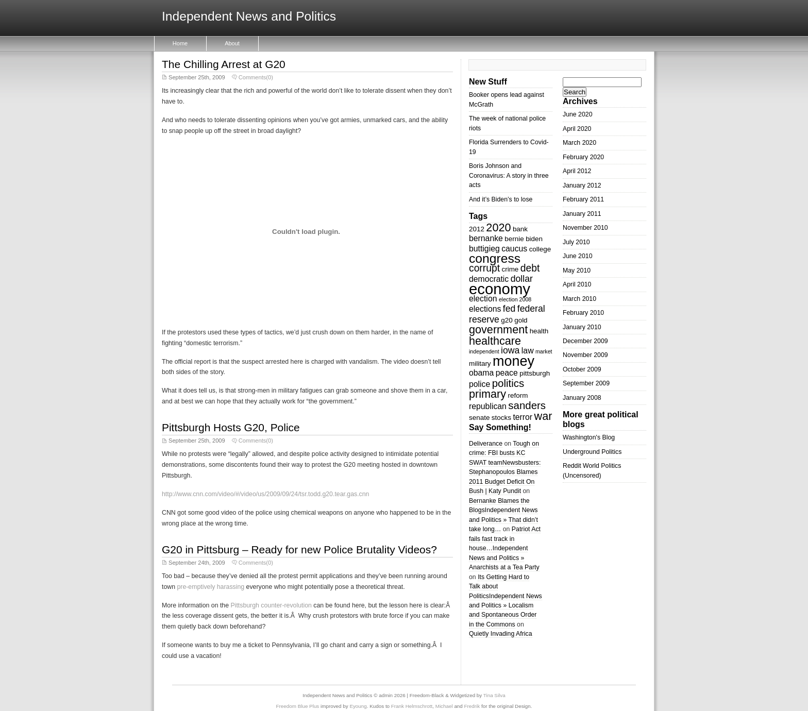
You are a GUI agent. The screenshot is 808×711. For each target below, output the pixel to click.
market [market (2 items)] (543, 351)
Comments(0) (256, 77)
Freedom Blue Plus (297, 706)
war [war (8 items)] (543, 416)
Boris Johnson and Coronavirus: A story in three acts (509, 175)
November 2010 (585, 227)
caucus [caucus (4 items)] (514, 248)
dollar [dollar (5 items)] (522, 279)
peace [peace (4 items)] (507, 372)
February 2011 (583, 199)
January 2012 (582, 185)
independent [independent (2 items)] (484, 351)
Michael (444, 706)
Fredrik (472, 706)
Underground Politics (592, 451)
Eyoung (357, 706)
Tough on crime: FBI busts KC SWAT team (504, 453)
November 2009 (585, 355)
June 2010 (578, 256)
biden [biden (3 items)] (534, 239)
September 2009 (586, 383)
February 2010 (583, 312)
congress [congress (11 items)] (494, 258)
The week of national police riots (507, 123)
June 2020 (578, 114)
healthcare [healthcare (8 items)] (495, 340)
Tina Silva (494, 695)
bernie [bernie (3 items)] (514, 239)
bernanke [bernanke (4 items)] (486, 238)
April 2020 (577, 128)
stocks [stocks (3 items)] (501, 417)
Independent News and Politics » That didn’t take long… (503, 519)
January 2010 (582, 327)
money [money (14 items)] (513, 361)
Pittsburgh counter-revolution (270, 605)
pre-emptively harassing (210, 586)
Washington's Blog (589, 437)
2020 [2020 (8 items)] (498, 227)
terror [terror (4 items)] (522, 417)
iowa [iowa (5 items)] (510, 350)
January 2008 (582, 397)
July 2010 (576, 242)
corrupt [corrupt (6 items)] (484, 268)
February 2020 (583, 157)
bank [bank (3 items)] (520, 229)
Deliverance (485, 443)
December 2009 (585, 341)
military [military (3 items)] (480, 363)
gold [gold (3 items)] (520, 320)
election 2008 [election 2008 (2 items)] (515, 299)
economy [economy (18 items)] (499, 288)
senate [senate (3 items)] (479, 417)
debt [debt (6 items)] (530, 268)
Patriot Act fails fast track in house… (505, 539)
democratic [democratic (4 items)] (489, 279)
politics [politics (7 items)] (508, 383)
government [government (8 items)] (498, 329)
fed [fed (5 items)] (509, 308)
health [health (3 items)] (539, 331)
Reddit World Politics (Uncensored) (592, 470)
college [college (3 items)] (540, 249)
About (232, 43)
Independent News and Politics (249, 16)
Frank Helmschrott (411, 706)
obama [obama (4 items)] (481, 372)
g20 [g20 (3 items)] (506, 320)
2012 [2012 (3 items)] (476, 229)
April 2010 (577, 284)
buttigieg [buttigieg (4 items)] (484, 248)
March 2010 (579, 298)
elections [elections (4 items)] (485, 308)
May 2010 (577, 270)
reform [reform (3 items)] (518, 395)
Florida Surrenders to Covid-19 (509, 147)
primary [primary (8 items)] (487, 393)
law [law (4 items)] (527, 350)
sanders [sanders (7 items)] (527, 405)
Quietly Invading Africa (500, 633)
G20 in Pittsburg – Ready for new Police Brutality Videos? (299, 549)
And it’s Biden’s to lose (500, 199)
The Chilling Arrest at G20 (223, 64)
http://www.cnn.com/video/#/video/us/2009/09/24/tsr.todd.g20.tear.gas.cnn (265, 494)
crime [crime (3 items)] (509, 269)
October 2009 (582, 369)
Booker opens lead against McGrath (506, 99)
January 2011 (582, 213)
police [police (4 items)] (479, 384)
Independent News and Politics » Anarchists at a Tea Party (504, 558)
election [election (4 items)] (483, 298)
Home (180, 43)
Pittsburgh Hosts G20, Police (231, 427)
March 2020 (579, 142)
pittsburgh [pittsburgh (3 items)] (534, 373)
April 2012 (577, 171)
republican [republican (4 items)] (488, 406)
